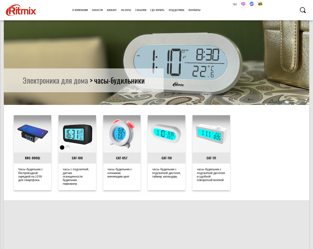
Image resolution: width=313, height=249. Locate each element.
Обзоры (126, 10)
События (140, 10)
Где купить (157, 10)
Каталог (112, 10)
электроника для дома (55, 80)
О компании (80, 10)
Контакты (194, 10)
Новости (97, 10)
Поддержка (176, 10)
